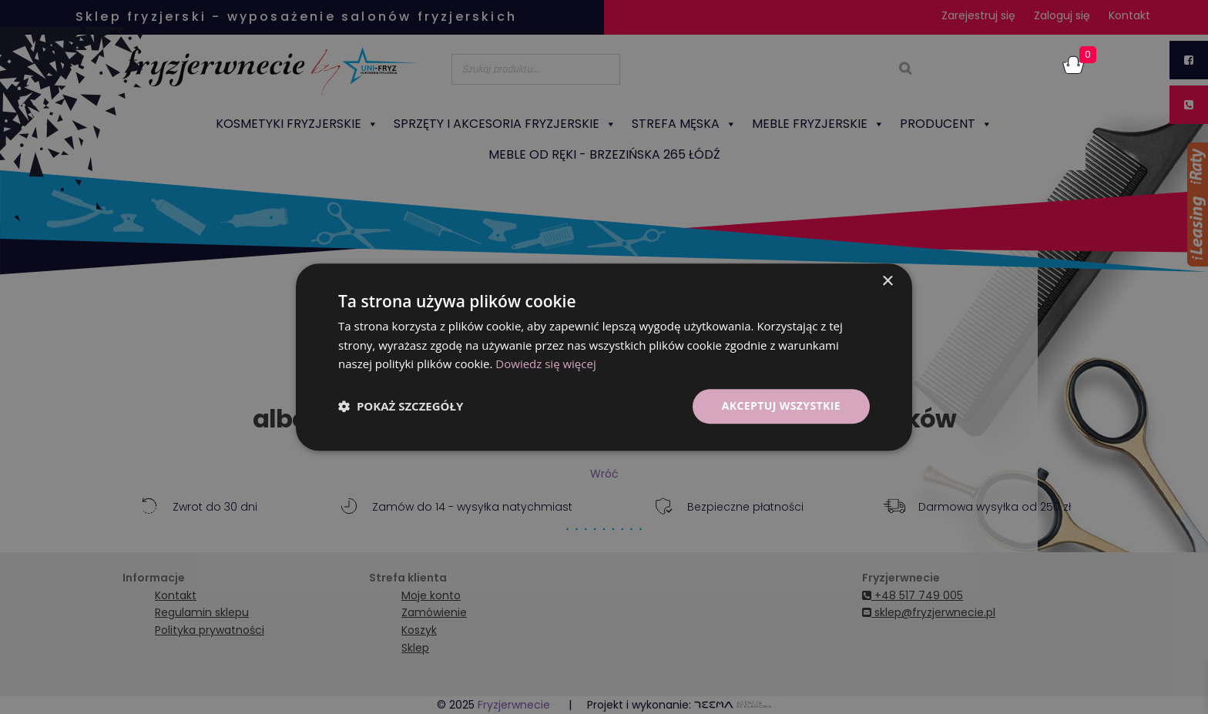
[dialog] (604, 357)
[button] (400, 407)
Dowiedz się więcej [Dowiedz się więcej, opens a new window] (545, 364)
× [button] (887, 281)
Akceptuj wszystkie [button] (781, 405)
